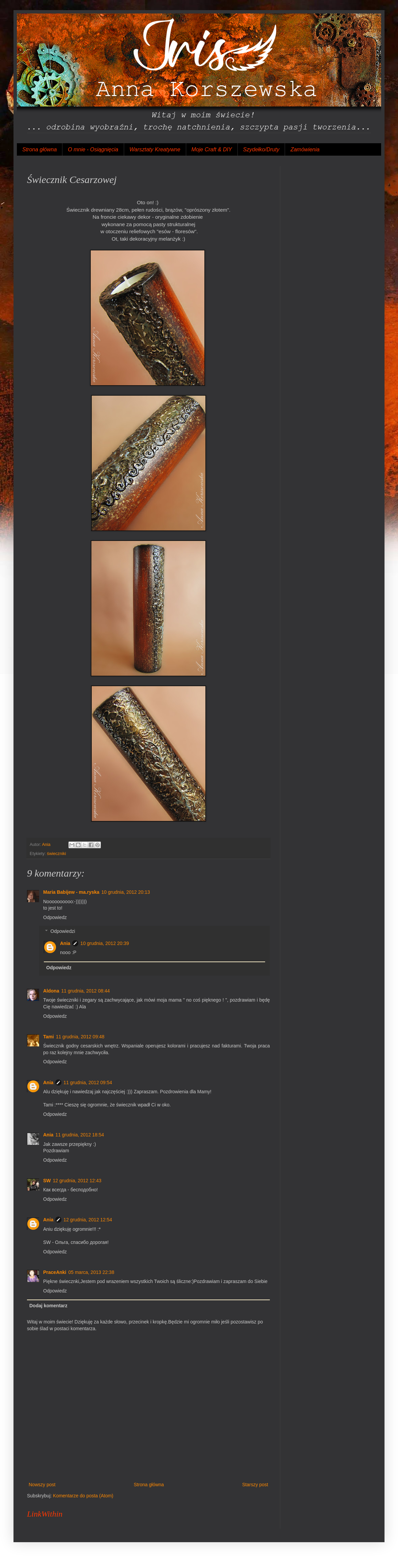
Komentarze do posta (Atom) (83, 1495)
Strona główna (39, 149)
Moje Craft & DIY (212, 149)
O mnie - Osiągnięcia (93, 149)
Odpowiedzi (62, 931)
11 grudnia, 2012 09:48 (80, 1036)
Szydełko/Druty (261, 149)
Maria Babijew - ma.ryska (71, 892)
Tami (48, 1036)
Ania (65, 943)
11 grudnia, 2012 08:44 (85, 991)
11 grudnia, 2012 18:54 (79, 1134)
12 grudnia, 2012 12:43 (77, 1180)
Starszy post (255, 1484)
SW (47, 1180)
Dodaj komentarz (48, 1305)
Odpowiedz (55, 917)
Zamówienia (304, 149)
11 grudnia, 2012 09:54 (87, 1082)
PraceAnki (54, 1272)
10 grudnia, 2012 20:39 (104, 943)
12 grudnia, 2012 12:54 (87, 1219)
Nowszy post (42, 1484)
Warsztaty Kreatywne (155, 149)
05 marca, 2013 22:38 (91, 1272)
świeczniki (56, 853)
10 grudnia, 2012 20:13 (126, 892)
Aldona (51, 991)
